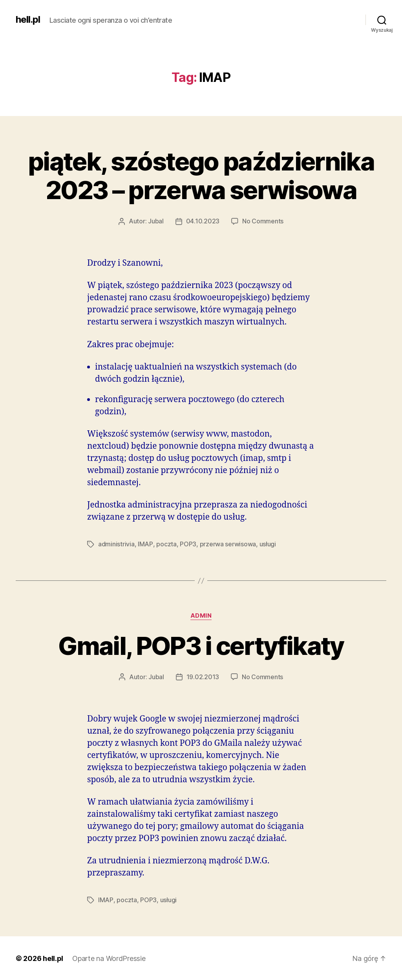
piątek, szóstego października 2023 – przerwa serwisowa (201, 175)
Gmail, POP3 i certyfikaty (201, 645)
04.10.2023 (202, 221)
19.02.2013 (202, 676)
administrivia (116, 544)
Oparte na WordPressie (109, 957)
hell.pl (28, 19)
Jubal (156, 221)
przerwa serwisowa (227, 544)
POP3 (187, 544)
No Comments (262, 221)
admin (201, 614)
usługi (267, 544)
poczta (166, 544)
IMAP (145, 544)
